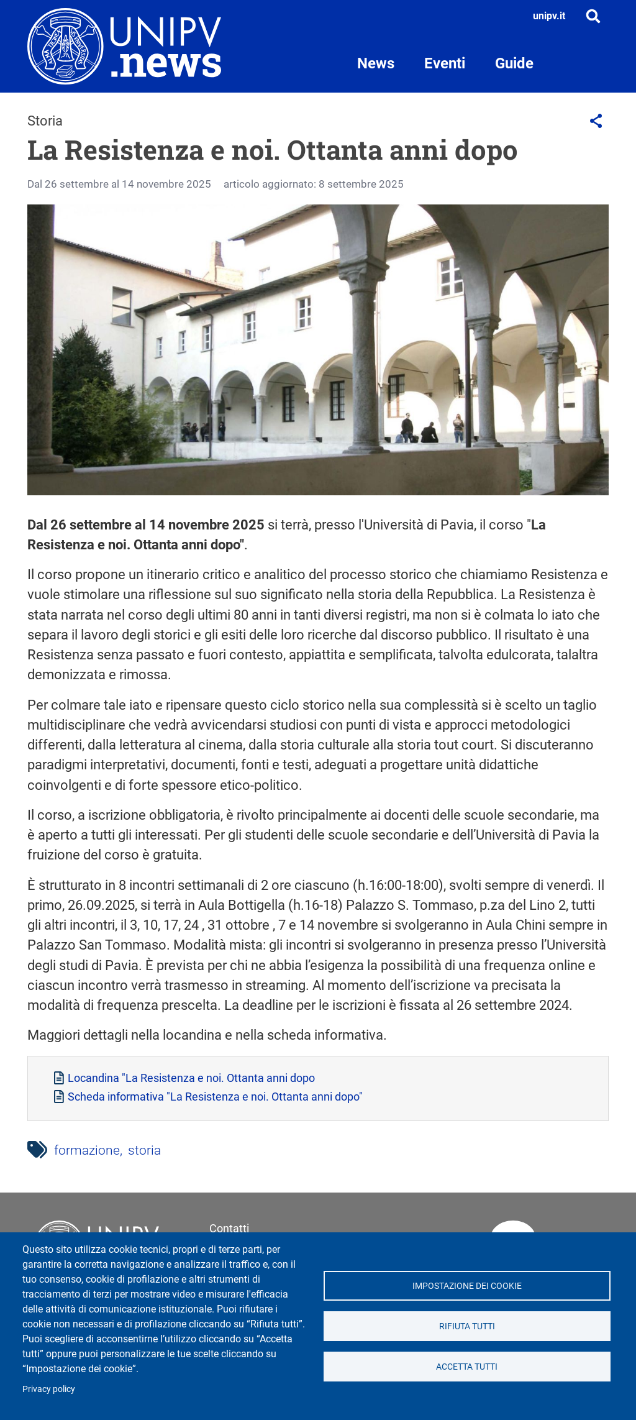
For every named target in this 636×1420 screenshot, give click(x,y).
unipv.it (549, 16)
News (375, 63)
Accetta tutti (466, 1367)
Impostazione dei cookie (467, 1286)
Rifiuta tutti (467, 1326)
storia (144, 1150)
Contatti (229, 1228)
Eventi (444, 63)
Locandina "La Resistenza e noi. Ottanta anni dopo (191, 1077)
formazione (87, 1150)
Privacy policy (48, 1389)
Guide (514, 63)
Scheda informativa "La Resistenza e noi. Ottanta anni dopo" (215, 1096)
